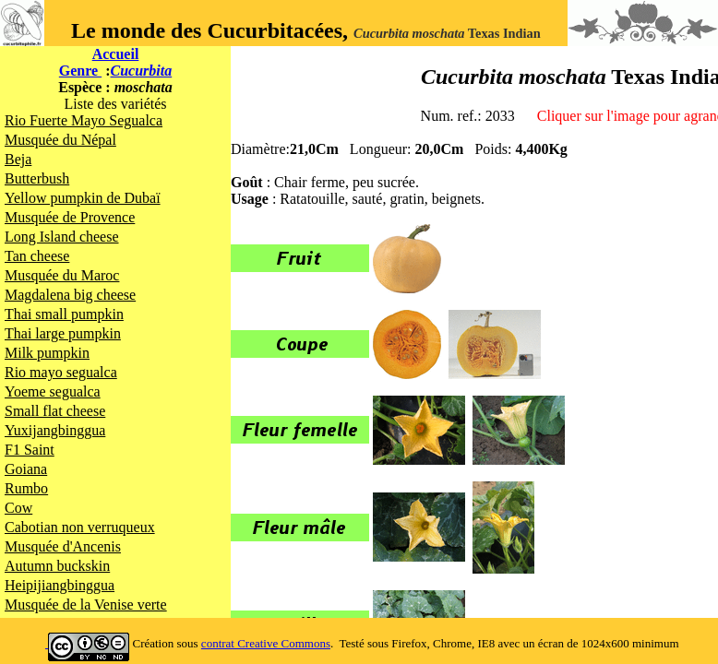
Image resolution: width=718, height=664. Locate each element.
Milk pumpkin (47, 353)
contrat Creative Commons (265, 643)
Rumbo (26, 488)
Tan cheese (37, 256)
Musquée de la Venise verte (86, 604)
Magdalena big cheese (70, 294)
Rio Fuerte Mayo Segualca (83, 120)
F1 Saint (29, 449)
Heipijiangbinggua (59, 585)
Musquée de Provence (70, 217)
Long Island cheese (62, 236)
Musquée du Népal (60, 140)
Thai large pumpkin (63, 333)
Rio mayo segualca (61, 372)
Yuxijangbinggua (55, 430)
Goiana (26, 469)
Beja (18, 159)
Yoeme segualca (53, 391)
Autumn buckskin (57, 566)
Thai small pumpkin (64, 314)
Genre (80, 70)
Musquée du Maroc (62, 275)
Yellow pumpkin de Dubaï (83, 198)
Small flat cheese (55, 411)
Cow (18, 508)
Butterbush (37, 178)
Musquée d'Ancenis (63, 546)
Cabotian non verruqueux (80, 527)
